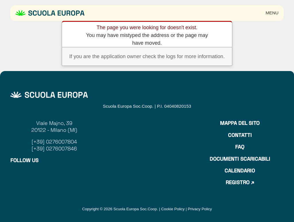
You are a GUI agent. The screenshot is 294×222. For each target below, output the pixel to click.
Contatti (240, 135)
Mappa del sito (240, 123)
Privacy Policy (200, 209)
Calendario (240, 170)
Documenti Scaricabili (240, 159)
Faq (239, 147)
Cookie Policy (173, 209)
